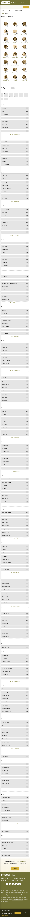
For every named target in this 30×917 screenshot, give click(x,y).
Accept (18, 912)
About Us (3, 878)
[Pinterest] (16, 884)
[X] (10, 884)
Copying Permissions (19, 878)
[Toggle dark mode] (24, 2)
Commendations (14, 880)
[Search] (21, 3)
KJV (6, 7)
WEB (9, 7)
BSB (3, 7)
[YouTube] (19, 884)
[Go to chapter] (28, 10)
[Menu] (27, 2)
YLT (12, 7)
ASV (15, 7)
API (12, 878)
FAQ (8, 878)
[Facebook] (7, 884)
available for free (21, 861)
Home (2, 13)
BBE (18, 7)
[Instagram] (13, 884)
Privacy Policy (4, 880)
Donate (25, 7)
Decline (25, 912)
